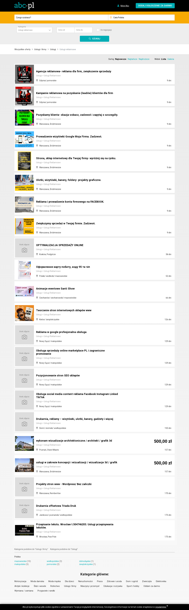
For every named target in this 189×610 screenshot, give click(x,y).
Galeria (170, 59)
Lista (163, 59)
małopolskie (20, 564)
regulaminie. (160, 607)
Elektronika (161, 581)
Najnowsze (120, 59)
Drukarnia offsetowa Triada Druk (57, 506)
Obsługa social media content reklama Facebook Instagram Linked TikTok (75, 396)
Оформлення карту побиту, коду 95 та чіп (64, 267)
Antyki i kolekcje (21, 586)
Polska (17, 557)
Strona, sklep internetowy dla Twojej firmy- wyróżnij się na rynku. (74, 157)
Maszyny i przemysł (90, 586)
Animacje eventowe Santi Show (57, 288)
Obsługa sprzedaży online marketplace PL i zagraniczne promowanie (73, 352)
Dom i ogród (132, 581)
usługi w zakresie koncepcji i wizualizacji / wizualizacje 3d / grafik (75, 461)
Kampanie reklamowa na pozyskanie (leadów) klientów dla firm (74, 91)
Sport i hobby (133, 586)
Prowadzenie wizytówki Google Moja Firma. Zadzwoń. (71, 136)
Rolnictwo (55, 586)
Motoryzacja (20, 581)
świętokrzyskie (86, 564)
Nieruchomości (85, 581)
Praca (100, 581)
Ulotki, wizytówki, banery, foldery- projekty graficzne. (71, 180)
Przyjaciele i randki (46, 590)
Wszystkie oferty (22, 49)
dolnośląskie (85, 561)
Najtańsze (132, 59)
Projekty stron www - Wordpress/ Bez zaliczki (66, 484)
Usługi (53, 49)
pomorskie (51, 564)
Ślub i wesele (40, 586)
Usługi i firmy (40, 49)
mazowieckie (20, 561)
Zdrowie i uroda (114, 581)
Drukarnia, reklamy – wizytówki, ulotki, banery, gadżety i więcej (73, 417)
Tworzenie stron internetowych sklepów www (66, 310)
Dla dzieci (69, 581)
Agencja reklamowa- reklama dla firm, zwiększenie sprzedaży (77, 71)
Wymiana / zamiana (23, 590)
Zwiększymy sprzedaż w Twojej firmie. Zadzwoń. (68, 223)
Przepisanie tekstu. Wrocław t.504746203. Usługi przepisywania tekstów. (68, 526)
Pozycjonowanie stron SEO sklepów (59, 375)
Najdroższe (144, 59)
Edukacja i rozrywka (113, 586)
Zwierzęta (147, 581)
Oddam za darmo (152, 586)
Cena (61, 30)
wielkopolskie (53, 561)
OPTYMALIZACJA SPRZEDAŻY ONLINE (62, 245)
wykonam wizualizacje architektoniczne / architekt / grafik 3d (76, 440)
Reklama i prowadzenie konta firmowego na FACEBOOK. (73, 201)
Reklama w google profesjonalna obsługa (63, 332)
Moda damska (37, 581)
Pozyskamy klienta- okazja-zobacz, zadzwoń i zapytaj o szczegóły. (73, 113)
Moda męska (54, 581)
